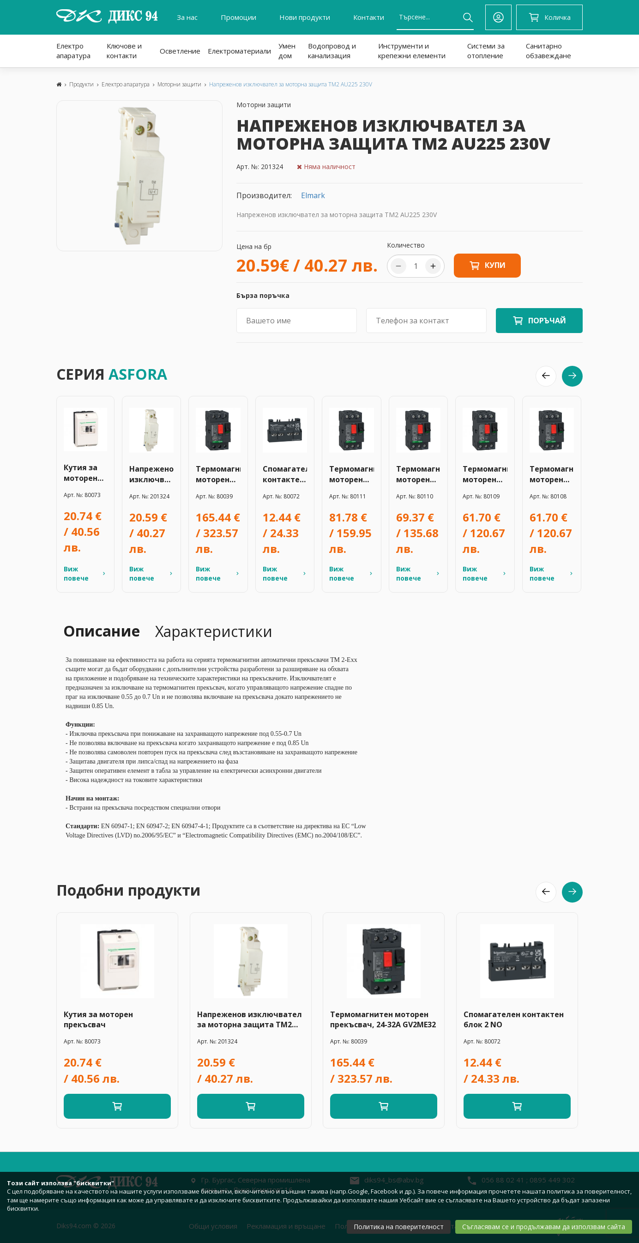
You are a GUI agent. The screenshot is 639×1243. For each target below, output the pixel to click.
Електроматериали (239, 50)
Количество (406, 245)
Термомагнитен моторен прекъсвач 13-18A (485, 474)
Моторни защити (179, 84)
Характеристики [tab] (213, 631)
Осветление (180, 50)
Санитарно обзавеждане (548, 50)
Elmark (313, 195)
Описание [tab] (101, 631)
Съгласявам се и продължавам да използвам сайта (543, 1226)
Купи (487, 265)
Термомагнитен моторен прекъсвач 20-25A (351, 474)
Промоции (238, 17)
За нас (187, 17)
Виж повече (85, 573)
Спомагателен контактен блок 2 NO (285, 474)
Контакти (368, 17)
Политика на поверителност (399, 1226)
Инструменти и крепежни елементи (412, 50)
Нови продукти (304, 17)
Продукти (81, 84)
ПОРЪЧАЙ (547, 320)
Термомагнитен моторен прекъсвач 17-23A (418, 474)
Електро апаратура (73, 50)
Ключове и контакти (124, 50)
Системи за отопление (486, 50)
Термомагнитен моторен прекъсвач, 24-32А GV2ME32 (218, 474)
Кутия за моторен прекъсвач (85, 473)
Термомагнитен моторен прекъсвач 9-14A (552, 474)
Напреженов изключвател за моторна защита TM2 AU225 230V (290, 84)
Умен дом (286, 50)
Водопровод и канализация (332, 50)
